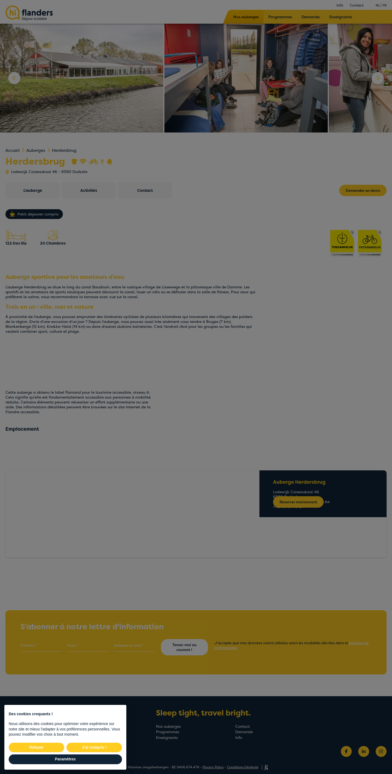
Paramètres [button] (65, 759)
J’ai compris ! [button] (94, 747)
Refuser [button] (36, 747)
